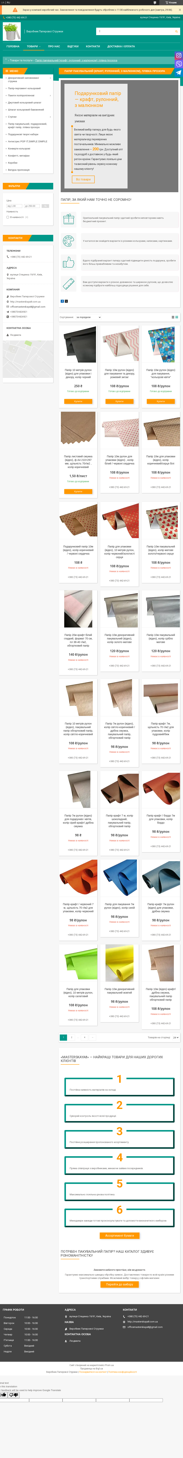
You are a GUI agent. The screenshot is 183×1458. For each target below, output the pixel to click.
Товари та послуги (21, 60)
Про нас (54, 46)
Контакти (93, 46)
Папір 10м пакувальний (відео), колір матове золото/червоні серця (161, 551)
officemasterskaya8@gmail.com (27, 306)
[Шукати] (176, 31)
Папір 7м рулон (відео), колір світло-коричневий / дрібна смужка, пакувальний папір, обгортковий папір (119, 731)
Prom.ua (109, 1366)
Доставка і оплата (121, 46)
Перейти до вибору (119, 1285)
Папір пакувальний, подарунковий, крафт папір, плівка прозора (27, 125)
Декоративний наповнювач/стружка (23, 79)
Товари (32, 46)
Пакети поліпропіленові (21, 95)
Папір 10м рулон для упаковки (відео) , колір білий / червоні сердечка (119, 461)
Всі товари (83, 179)
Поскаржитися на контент (93, 1372)
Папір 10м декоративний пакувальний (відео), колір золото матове (119, 639)
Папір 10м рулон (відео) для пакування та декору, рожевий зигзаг (119, 374)
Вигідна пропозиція (19, 169)
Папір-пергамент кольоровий (24, 88)
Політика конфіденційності (122, 1372)
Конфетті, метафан (19, 155)
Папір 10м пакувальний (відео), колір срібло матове (161, 639)
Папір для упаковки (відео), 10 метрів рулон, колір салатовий (78, 993)
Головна (13, 46)
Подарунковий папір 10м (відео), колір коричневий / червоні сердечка (78, 551)
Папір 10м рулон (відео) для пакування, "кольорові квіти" (160, 374)
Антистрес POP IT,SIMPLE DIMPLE (27, 141)
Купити (78, 402)
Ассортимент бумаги (119, 1236)
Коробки (12, 162)
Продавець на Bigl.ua (91, 1369)
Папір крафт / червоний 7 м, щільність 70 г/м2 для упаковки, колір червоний (78, 908)
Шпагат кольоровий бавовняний (26, 109)
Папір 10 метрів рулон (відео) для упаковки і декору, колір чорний (78, 374)
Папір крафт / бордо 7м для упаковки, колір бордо (161, 820)
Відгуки (72, 46)
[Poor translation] (14, 1396)
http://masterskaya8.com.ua (25, 301)
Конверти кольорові (19, 148)
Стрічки (12, 116)
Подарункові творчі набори (23, 134)
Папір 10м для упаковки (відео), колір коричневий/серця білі (160, 461)
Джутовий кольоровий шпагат (24, 102)
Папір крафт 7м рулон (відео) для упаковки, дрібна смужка (161, 908)
